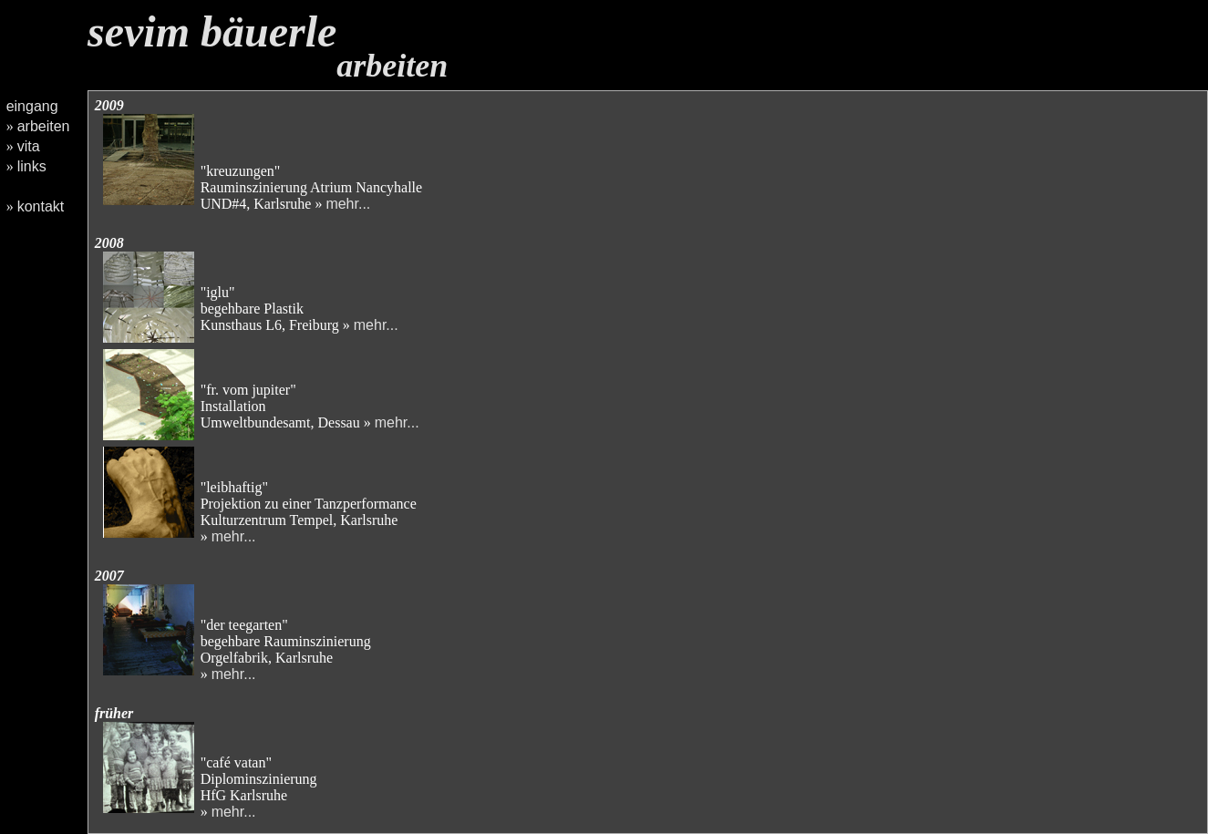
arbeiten (43, 126)
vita (28, 146)
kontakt (41, 206)
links (31, 166)
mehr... (347, 203)
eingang (32, 106)
